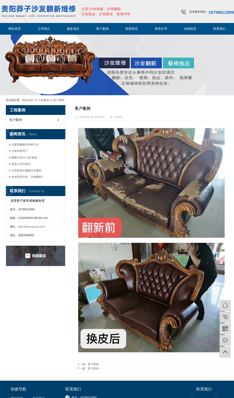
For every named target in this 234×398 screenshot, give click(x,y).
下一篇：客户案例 (88, 368)
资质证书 (161, 28)
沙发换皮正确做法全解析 (27, 170)
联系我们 (219, 28)
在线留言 (190, 28)
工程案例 (43, 100)
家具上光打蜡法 (21, 164)
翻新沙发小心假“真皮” (25, 157)
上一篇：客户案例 (88, 364)
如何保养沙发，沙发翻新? (27, 176)
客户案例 (102, 28)
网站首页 (14, 28)
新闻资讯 (131, 28)
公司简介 (44, 28)
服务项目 (73, 28)
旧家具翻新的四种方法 (25, 144)
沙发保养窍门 (20, 150)
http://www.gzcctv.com (31, 226)
